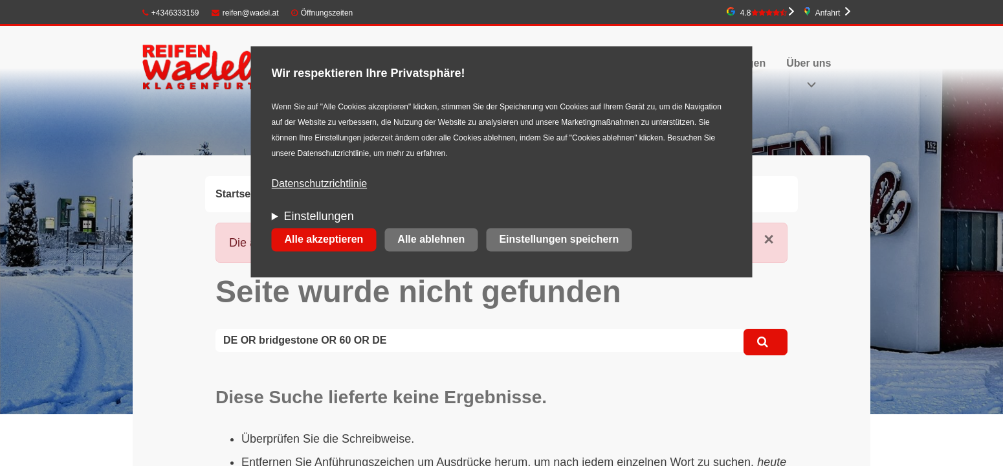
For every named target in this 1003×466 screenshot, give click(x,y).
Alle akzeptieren (324, 239)
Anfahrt (828, 12)
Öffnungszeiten (327, 12)
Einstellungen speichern (559, 239)
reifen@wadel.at (245, 12)
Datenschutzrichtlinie (320, 184)
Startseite (239, 193)
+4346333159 (170, 12)
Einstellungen (319, 216)
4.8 (763, 12)
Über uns (808, 63)
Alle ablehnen (431, 239)
